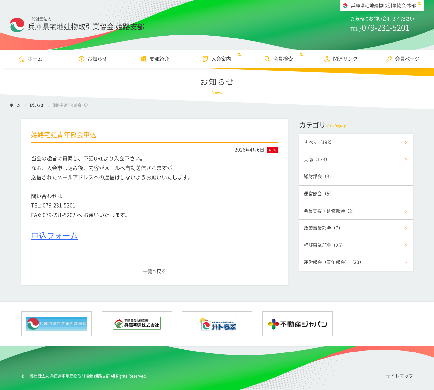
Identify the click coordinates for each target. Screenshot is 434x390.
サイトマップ (399, 376)
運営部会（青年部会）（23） (334, 262)
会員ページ (407, 58)
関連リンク (345, 58)
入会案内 (221, 58)
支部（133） (317, 159)
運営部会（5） (319, 193)
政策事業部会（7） (323, 228)
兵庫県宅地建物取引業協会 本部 (383, 5)
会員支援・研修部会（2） (330, 211)
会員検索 (283, 58)
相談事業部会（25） (325, 245)
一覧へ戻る (154, 271)
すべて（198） (319, 142)
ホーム (35, 58)
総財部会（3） (319, 176)
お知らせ (97, 58)
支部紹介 (159, 58)
